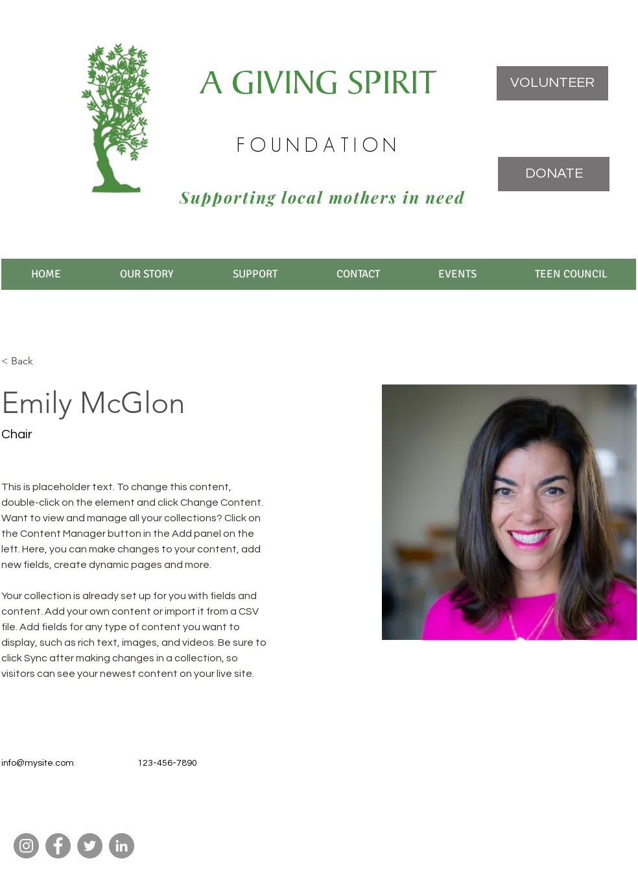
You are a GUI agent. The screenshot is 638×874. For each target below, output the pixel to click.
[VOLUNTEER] (552, 83)
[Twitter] (89, 845)
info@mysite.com (37, 763)
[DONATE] (553, 174)
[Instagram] (26, 845)
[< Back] (27, 361)
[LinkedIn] (121, 845)
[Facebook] (58, 845)
